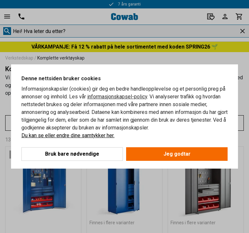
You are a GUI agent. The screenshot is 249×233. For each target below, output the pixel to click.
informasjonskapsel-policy (117, 97)
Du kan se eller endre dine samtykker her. (67, 135)
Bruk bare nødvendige (72, 154)
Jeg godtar (177, 154)
